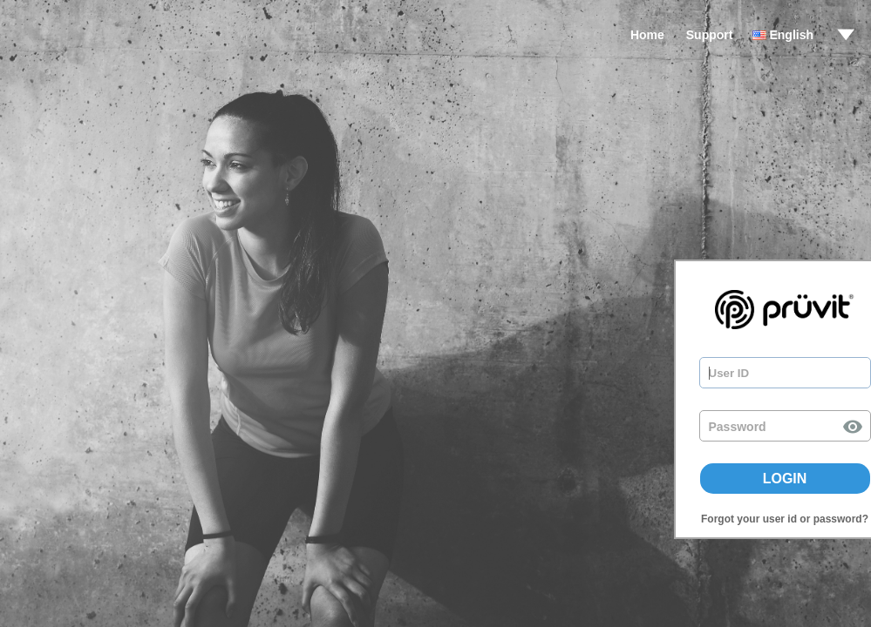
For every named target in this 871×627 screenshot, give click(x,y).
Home (647, 35)
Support (709, 35)
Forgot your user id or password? (784, 519)
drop (846, 34)
